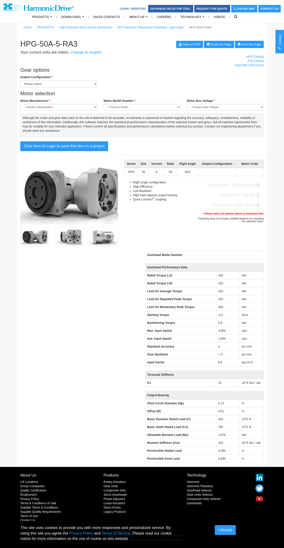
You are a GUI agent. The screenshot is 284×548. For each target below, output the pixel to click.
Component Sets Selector (204, 499)
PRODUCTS (43, 18)
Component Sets (115, 490)
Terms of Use (29, 516)
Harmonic (193, 482)
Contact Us (269, 8)
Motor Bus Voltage (201, 100)
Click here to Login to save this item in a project (64, 146)
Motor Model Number (119, 100)
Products (111, 475)
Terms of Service (116, 533)
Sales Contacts (106, 17)
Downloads (73, 18)
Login (124, 8)
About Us (139, 18)
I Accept (225, 530)
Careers (164, 17)
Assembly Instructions (249, 65)
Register (138, 8)
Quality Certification (33, 490)
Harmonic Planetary (200, 486)
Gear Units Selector (200, 494)
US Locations (29, 482)
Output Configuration (36, 77)
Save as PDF (189, 44)
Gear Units (111, 486)
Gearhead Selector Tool (170, 8)
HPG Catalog (255, 56)
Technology (193, 18)
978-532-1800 (244, 8)
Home (27, 27)
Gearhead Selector (199, 490)
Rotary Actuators (115, 482)
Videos (219, 17)
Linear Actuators (114, 503)
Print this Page (249, 44)
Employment (28, 494)
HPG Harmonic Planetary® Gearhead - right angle (150, 27)
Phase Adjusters (114, 499)
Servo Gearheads (115, 494)
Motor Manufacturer (35, 100)
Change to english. (86, 52)
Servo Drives (112, 507)
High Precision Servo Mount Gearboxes (85, 27)
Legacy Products (115, 511)
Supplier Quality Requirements (40, 511)
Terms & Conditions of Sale (38, 503)
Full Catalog (256, 61)
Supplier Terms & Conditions (39, 507)
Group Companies (32, 486)
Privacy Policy (29, 499)
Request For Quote (212, 8)
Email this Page (219, 44)
